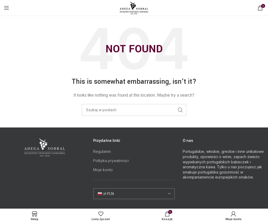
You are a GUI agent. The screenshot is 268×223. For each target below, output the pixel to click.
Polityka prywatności (111, 160)
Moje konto (103, 170)
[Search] (134, 110)
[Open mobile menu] (6, 8)
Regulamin (102, 151)
